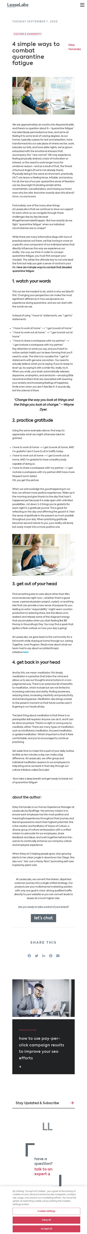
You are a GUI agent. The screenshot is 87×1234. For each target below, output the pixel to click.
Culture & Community (27, 34)
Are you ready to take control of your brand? (43, 907)
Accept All (46, 1230)
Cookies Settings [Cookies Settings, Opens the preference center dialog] (46, 1212)
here (25, 652)
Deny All (46, 1221)
